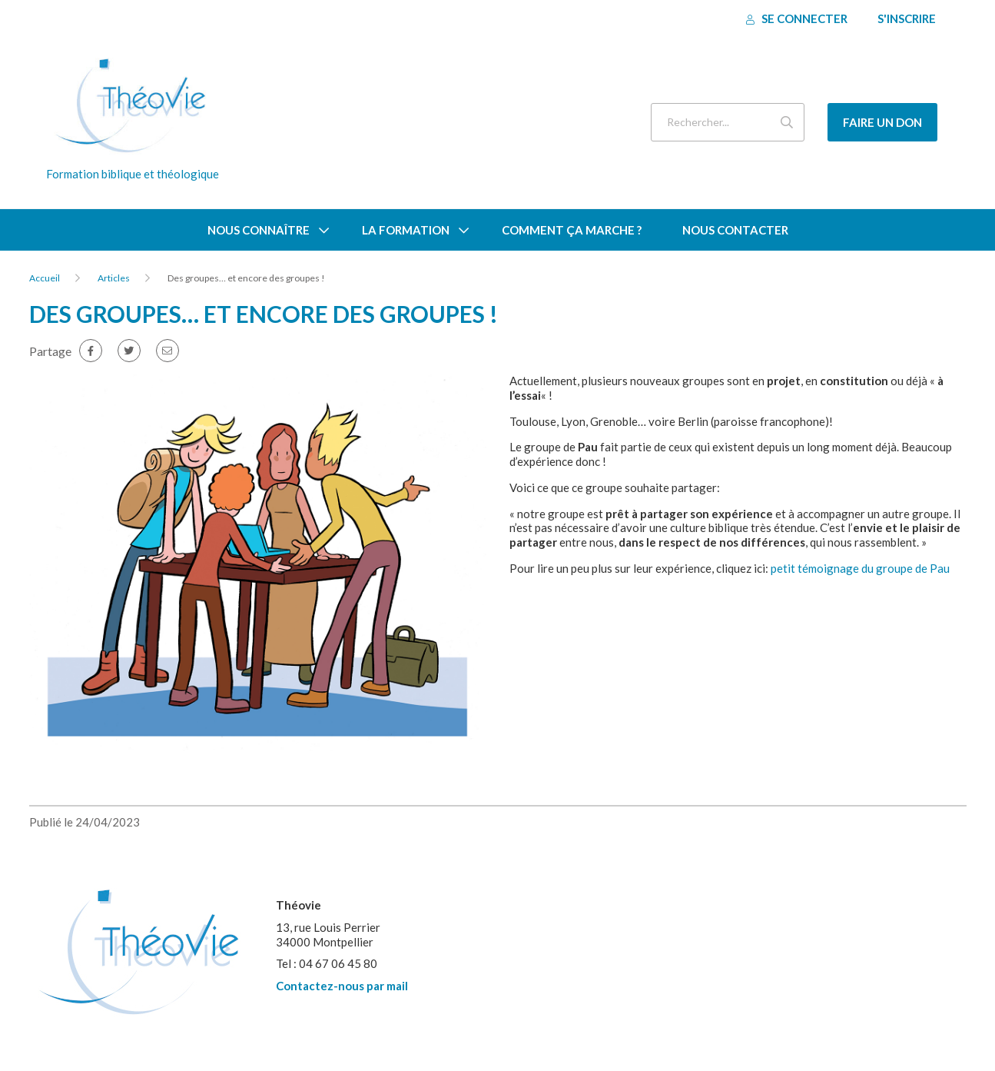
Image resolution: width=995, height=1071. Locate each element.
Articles (114, 278)
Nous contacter (735, 230)
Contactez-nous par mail (342, 986)
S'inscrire (906, 18)
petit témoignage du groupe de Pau (860, 568)
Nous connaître (258, 230)
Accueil (44, 278)
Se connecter (796, 18)
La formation (405, 230)
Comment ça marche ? (572, 230)
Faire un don (882, 122)
